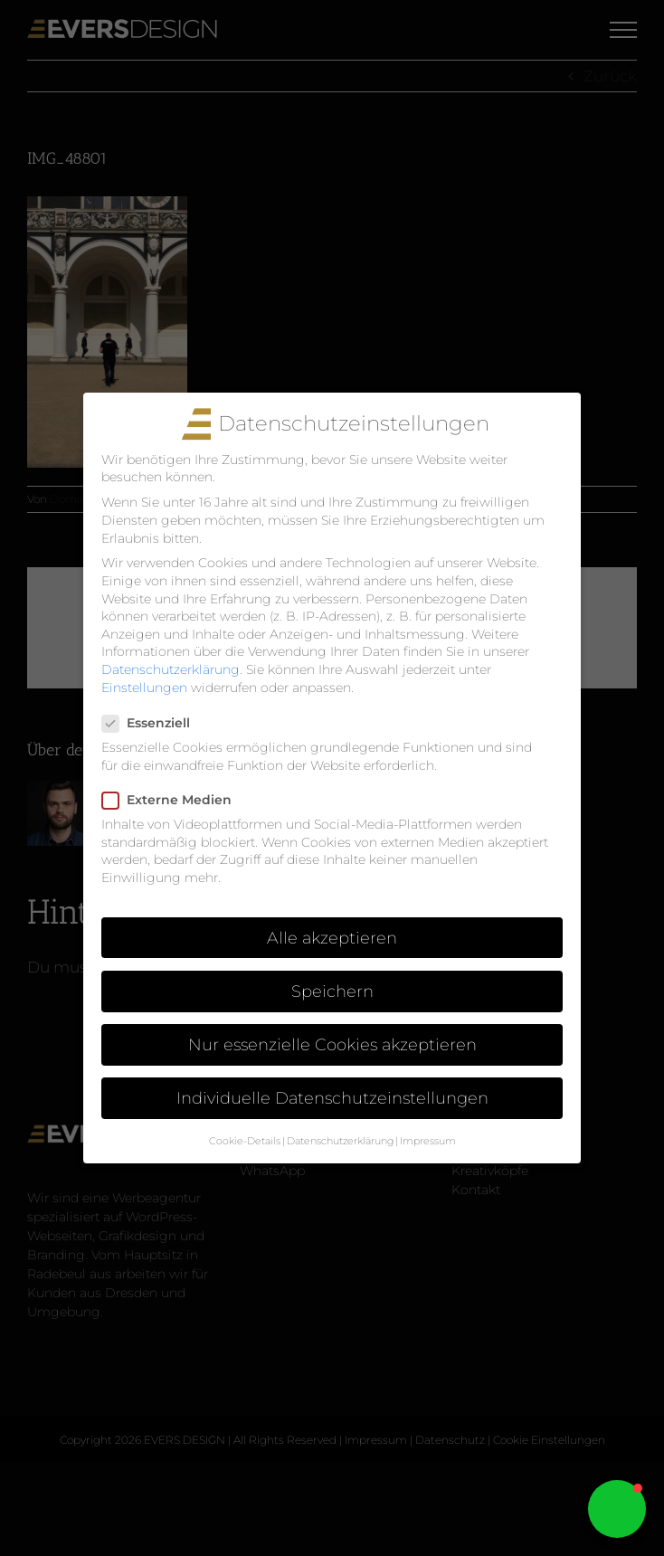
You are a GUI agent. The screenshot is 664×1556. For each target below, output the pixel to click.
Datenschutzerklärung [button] (340, 1141)
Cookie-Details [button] (244, 1141)
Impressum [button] (428, 1141)
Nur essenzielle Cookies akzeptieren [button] (332, 1044)
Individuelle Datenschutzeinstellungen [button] (332, 1097)
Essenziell (153, 723)
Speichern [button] (332, 991)
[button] (617, 1509)
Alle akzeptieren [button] (332, 937)
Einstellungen (144, 687)
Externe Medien (174, 800)
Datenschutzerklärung (170, 669)
